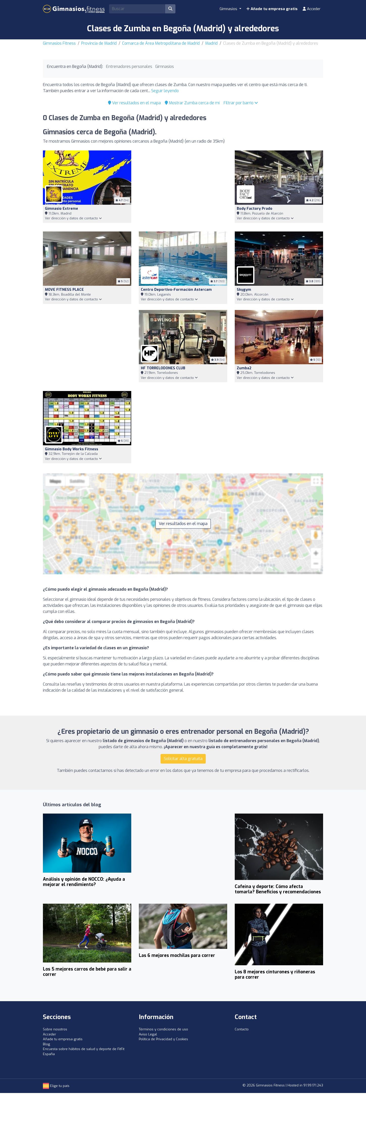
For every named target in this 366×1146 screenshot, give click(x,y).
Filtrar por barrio (241, 103)
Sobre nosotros (55, 1029)
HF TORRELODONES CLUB (163, 368)
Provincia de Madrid (99, 43)
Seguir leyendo (165, 90)
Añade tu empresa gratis (272, 8)
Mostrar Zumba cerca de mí (192, 103)
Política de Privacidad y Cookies (163, 1039)
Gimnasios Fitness (59, 43)
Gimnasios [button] (229, 8)
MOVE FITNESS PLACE (64, 289)
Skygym (244, 289)
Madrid (211, 43)
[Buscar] (170, 8)
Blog (46, 1044)
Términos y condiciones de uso (163, 1029)
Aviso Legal (148, 1034)
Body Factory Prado (254, 208)
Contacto (242, 1029)
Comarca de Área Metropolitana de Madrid (161, 43)
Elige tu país (56, 1086)
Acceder (312, 8)
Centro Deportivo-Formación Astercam (176, 289)
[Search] (137, 8)
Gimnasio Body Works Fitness (71, 449)
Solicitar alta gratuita (183, 758)
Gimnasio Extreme (61, 208)
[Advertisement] (183, 187)
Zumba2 (244, 368)
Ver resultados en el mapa (134, 103)
